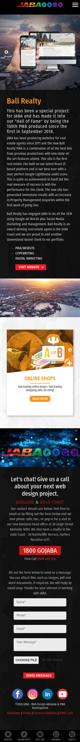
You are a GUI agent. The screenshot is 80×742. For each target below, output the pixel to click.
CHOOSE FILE (26, 660)
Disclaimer (13, 713)
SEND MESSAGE (39, 675)
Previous (6, 52)
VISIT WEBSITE (29, 267)
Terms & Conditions (46, 713)
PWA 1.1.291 (66, 713)
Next (73, 52)
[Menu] (75, 4)
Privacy (27, 713)
